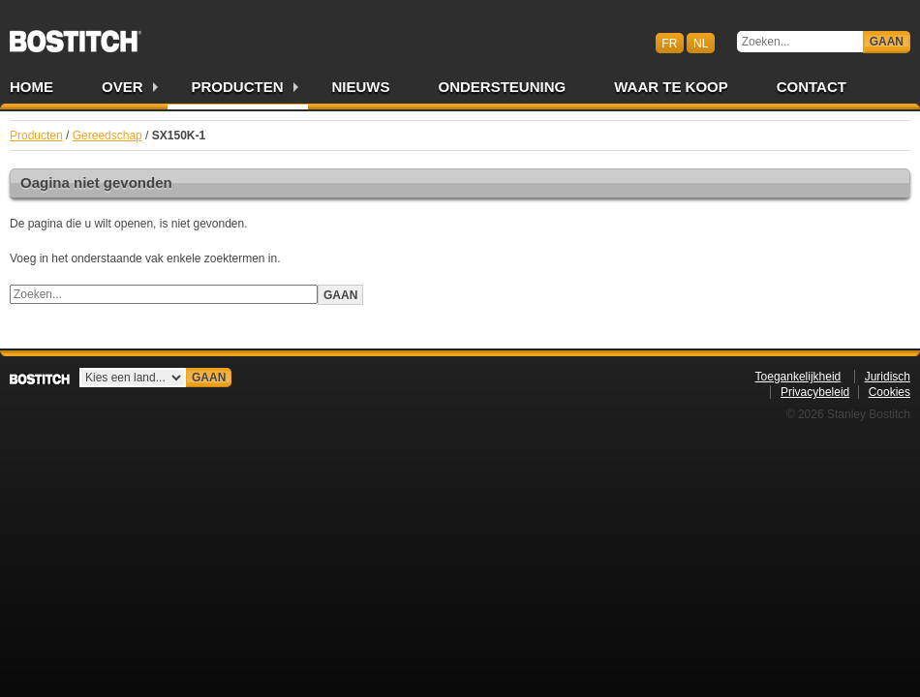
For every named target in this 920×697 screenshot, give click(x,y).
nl (700, 42)
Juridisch (887, 376)
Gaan (887, 41)
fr (669, 42)
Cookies (889, 392)
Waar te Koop (671, 86)
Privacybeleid (815, 392)
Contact (811, 86)
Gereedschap (107, 135)
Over (122, 86)
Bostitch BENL (75, 34)
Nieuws (361, 86)
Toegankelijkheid (798, 376)
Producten (238, 86)
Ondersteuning (503, 86)
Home (31, 86)
